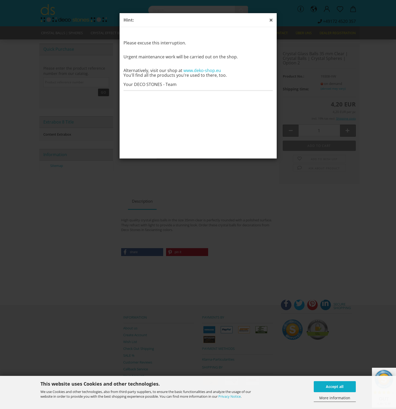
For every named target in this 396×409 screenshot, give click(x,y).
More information (334, 397)
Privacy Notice (229, 396)
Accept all (334, 386)
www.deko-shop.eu (202, 70)
